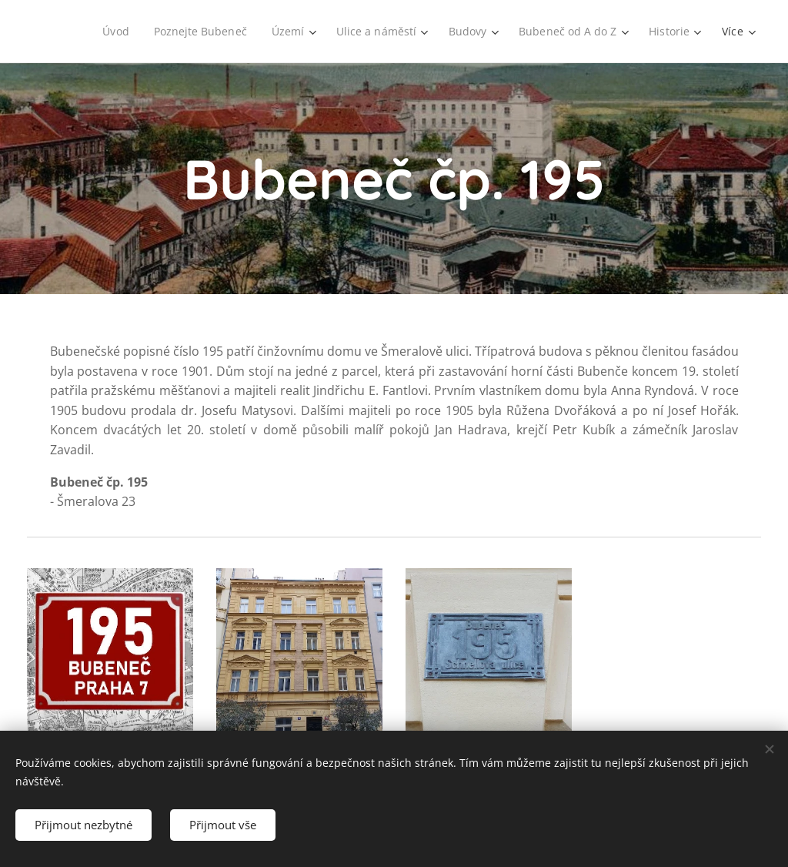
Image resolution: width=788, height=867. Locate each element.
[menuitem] (108, 31)
